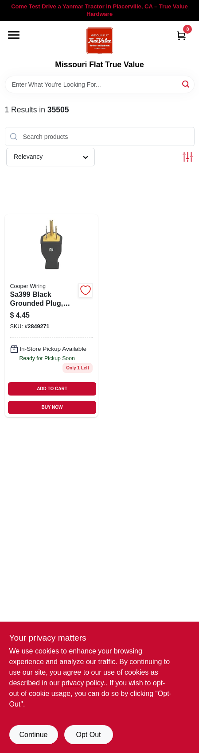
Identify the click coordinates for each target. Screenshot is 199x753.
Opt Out (88, 734)
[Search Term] (100, 84)
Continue (33, 734)
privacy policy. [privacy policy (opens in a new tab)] (83, 683)
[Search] (186, 84)
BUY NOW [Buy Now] (51, 407)
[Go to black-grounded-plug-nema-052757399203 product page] (51, 315)
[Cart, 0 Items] (181, 35)
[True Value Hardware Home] (99, 40)
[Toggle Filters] (188, 157)
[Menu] (14, 35)
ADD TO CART (52, 388)
